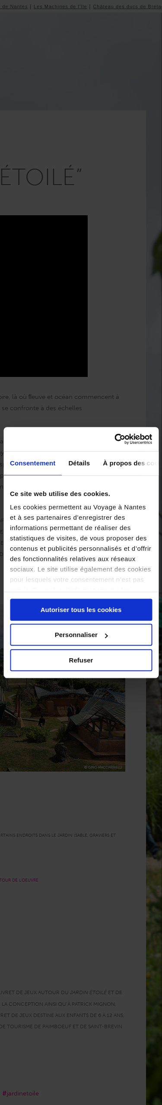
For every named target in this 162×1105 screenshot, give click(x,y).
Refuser (81, 660)
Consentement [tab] (32, 463)
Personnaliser (81, 634)
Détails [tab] (79, 463)
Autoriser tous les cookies (81, 609)
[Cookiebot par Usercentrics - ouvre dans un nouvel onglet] (115, 439)
